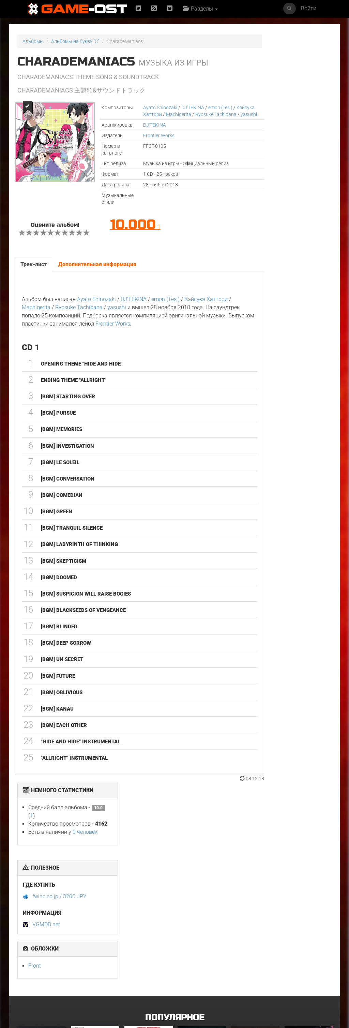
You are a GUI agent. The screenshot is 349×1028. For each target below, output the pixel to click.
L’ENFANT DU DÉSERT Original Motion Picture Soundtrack (94, 895)
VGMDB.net (260, 176)
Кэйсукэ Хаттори (147, 114)
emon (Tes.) (206, 107)
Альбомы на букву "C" (75, 41)
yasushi (163, 121)
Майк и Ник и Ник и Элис (145, 893)
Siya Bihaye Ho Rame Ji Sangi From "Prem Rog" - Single (199, 968)
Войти (308, 8)
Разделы (201, 8)
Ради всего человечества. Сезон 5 (301, 968)
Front (248, 217)
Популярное (174, 829)
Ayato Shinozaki (146, 107)
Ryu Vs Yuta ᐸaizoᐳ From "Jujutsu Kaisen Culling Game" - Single (308, 897)
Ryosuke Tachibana (104, 323)
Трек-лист (33, 280)
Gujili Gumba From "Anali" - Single (145, 965)
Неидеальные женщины (246, 893)
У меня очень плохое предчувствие (40, 893)
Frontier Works (144, 142)
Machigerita (183, 114)
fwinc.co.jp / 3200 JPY (273, 148)
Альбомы (33, 41)
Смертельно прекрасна (191, 893)
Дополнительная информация (97, 280)
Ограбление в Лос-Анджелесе (91, 965)
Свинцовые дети (249, 963)
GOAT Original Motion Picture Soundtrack (34, 968)
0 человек (298, 84)
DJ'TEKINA (178, 107)
